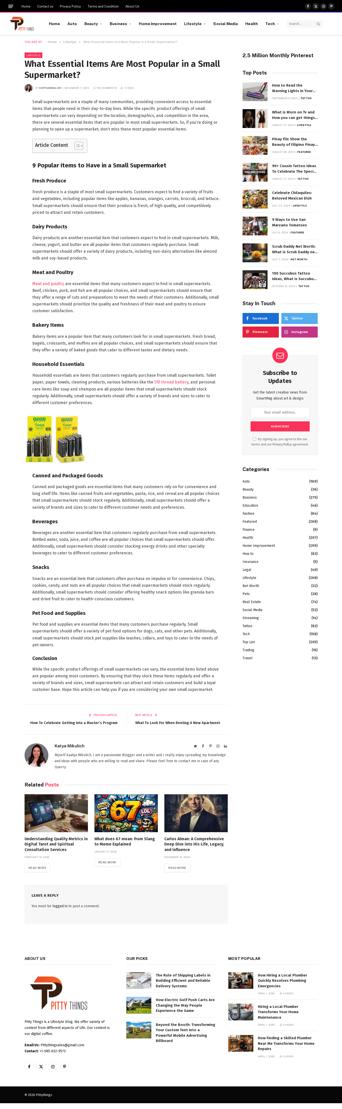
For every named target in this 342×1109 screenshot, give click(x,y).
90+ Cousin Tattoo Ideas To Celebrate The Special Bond (294, 169)
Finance (249, 530)
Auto (72, 23)
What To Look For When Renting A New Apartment (179, 723)
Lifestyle (192, 23)
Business (118, 23)
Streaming (251, 618)
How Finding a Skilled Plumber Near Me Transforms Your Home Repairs (286, 1049)
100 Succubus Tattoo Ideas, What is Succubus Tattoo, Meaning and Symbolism (294, 276)
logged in (59, 912)
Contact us (45, 6)
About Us (132, 6)
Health (251, 23)
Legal (247, 570)
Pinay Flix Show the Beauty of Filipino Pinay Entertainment (293, 142)
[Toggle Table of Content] (76, 146)
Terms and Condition (103, 6)
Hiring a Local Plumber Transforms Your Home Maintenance (278, 1017)
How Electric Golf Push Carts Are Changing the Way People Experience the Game (185, 1011)
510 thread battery (171, 382)
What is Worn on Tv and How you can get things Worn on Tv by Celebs (293, 115)
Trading (248, 650)
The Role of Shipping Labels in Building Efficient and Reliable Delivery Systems (183, 986)
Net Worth (299, 259)
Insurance (251, 562)
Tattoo (306, 98)
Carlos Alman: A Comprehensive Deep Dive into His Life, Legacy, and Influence (194, 850)
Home (26, 6)
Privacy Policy (70, 6)
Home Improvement (157, 23)
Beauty (91, 23)
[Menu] (10, 6)
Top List (249, 642)
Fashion (248, 513)
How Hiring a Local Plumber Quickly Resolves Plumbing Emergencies (282, 986)
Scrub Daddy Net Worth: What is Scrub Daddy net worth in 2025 (294, 249)
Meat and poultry (48, 283)
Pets (246, 594)
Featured (304, 151)
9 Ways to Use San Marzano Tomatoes (289, 222)
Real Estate (252, 602)
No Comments (105, 87)
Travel (248, 658)
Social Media (225, 23)
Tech (270, 23)
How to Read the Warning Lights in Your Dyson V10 (292, 88)
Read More (38, 873)
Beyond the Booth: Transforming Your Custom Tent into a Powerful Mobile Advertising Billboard (185, 1038)
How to (248, 554)
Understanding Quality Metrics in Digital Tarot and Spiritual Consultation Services (56, 850)
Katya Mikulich (50, 87)
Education (250, 505)
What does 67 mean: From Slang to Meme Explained (124, 847)
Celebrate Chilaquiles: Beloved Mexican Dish (292, 195)
